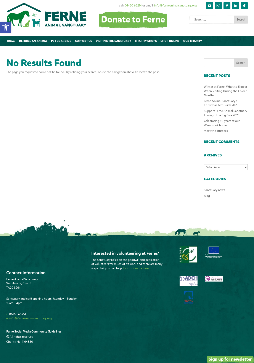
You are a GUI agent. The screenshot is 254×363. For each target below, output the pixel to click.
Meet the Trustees (216, 131)
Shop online (170, 41)
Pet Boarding (61, 41)
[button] (5, 27)
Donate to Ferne (133, 19)
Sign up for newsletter (230, 359)
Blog (207, 196)
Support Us (83, 41)
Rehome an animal (33, 41)
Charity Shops (146, 41)
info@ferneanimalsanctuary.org (175, 5)
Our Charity (192, 41)
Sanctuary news (214, 190)
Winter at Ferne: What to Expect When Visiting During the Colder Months (225, 91)
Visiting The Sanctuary (113, 41)
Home (11, 41)
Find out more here (136, 268)
